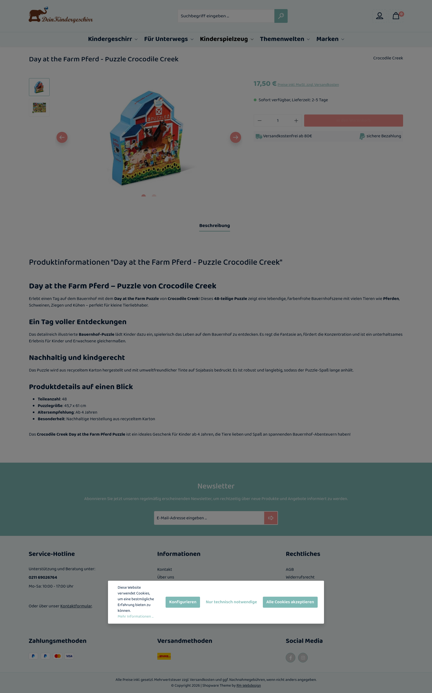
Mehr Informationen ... (135, 617)
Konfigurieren (182, 602)
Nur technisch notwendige (231, 602)
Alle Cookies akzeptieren (290, 602)
